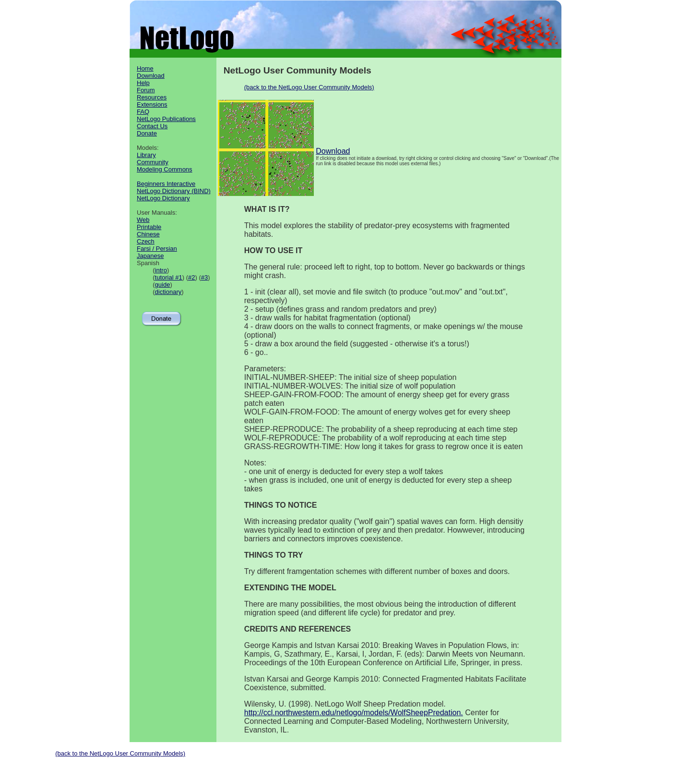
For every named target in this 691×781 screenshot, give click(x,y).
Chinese (148, 234)
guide (162, 284)
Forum (146, 90)
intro (161, 270)
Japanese (150, 255)
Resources (152, 97)
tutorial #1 (168, 277)
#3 (204, 277)
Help (143, 82)
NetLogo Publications (166, 118)
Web (143, 219)
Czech (146, 241)
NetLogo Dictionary (163, 198)
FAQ (143, 111)
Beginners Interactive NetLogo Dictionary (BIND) (174, 187)
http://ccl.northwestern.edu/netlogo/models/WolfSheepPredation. (353, 712)
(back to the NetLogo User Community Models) (309, 87)
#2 (191, 277)
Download (151, 75)
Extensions (152, 104)
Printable (149, 227)
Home (145, 68)
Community (152, 162)
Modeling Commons (164, 169)
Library (146, 155)
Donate (147, 133)
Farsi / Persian (157, 248)
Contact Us (152, 126)
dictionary (168, 291)
